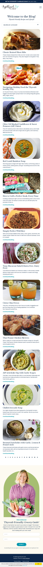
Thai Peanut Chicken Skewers (16, 338)
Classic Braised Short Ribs (14, 52)
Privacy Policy (17, 561)
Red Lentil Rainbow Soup (14, 161)
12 (34, 457)
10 (29, 457)
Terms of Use (25, 561)
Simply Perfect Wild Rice (14, 231)
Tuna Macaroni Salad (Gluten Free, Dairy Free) (21, 267)
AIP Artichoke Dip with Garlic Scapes (19, 373)
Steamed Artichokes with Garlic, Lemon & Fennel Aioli (21, 444)
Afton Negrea (26, 558)
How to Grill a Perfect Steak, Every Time (20, 196)
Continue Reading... (9, 61)
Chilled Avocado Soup (12, 408)
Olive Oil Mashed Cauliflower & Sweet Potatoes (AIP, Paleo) (20, 125)
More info (25, 565)
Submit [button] (21, 544)
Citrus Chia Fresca (11, 303)
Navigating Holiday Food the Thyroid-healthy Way (20, 88)
